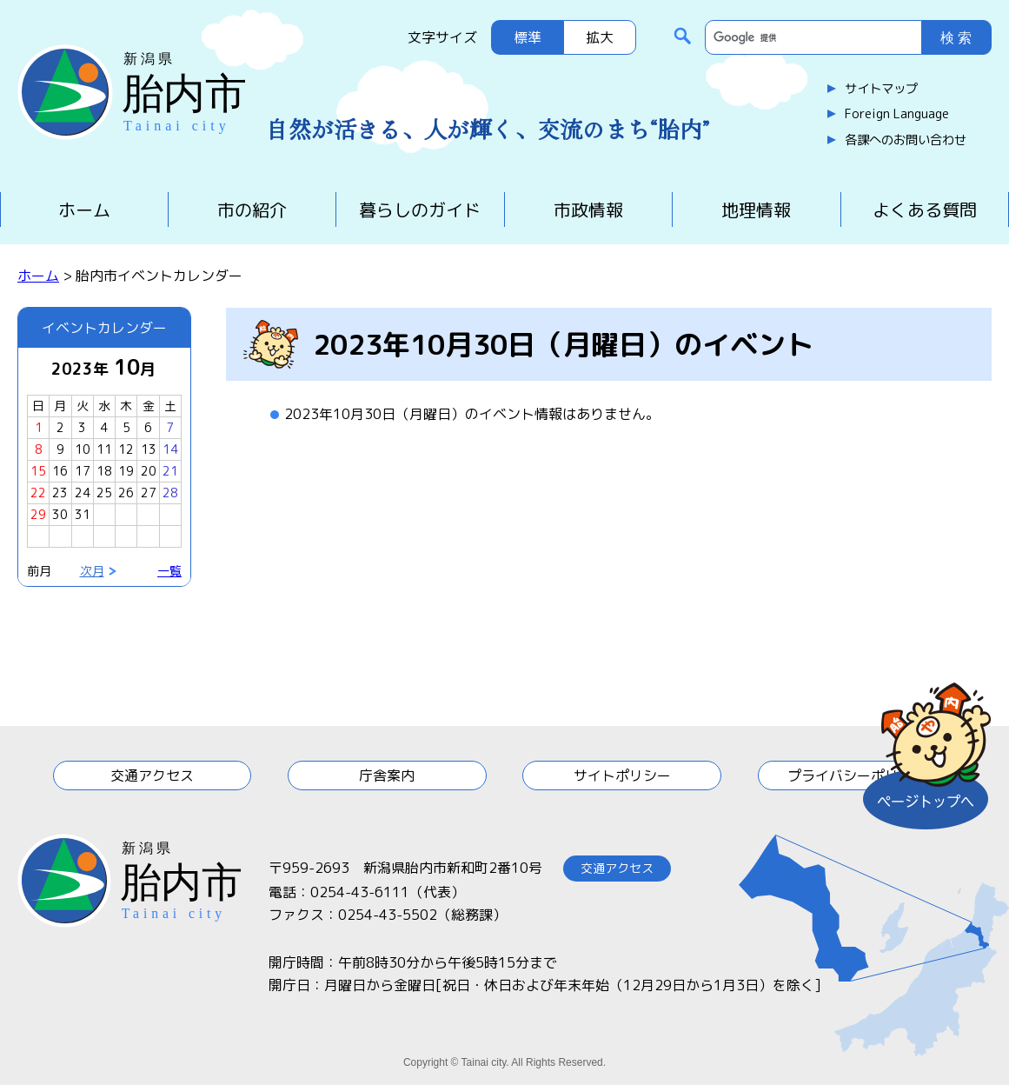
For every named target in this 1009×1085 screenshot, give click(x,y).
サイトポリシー (622, 775)
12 (126, 449)
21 (170, 471)
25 (104, 492)
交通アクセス (152, 775)
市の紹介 (252, 209)
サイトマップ (881, 88)
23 (60, 492)
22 (38, 492)
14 (170, 449)
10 (82, 449)
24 (82, 492)
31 (82, 514)
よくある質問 (925, 209)
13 (148, 449)
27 (148, 492)
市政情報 (588, 209)
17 (82, 471)
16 (60, 471)
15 (38, 471)
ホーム (84, 209)
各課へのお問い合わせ (905, 140)
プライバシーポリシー (856, 775)
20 (148, 471)
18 (104, 471)
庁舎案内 (387, 775)
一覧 (169, 570)
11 (104, 449)
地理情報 (756, 209)
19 (126, 471)
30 (60, 514)
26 (126, 492)
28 (170, 492)
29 (38, 514)
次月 (92, 570)
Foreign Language (897, 114)
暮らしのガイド (420, 209)
